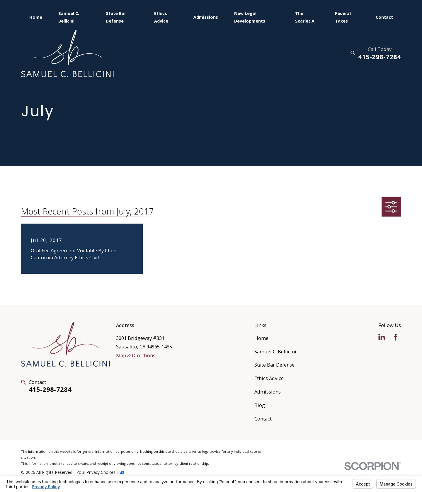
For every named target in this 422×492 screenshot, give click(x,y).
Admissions (267, 391)
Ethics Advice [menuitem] (161, 17)
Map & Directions (135, 355)
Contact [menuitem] (384, 17)
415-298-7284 (379, 56)
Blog (259, 405)
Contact (263, 418)
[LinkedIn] (381, 337)
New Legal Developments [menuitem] (249, 17)
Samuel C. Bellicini (275, 351)
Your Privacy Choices (100, 472)
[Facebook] (395, 337)
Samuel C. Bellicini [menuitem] (68, 17)
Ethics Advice (269, 378)
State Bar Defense (274, 364)
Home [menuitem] (35, 17)
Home (261, 338)
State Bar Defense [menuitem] (116, 17)
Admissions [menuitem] (205, 17)
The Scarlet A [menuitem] (304, 17)
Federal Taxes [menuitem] (343, 17)
